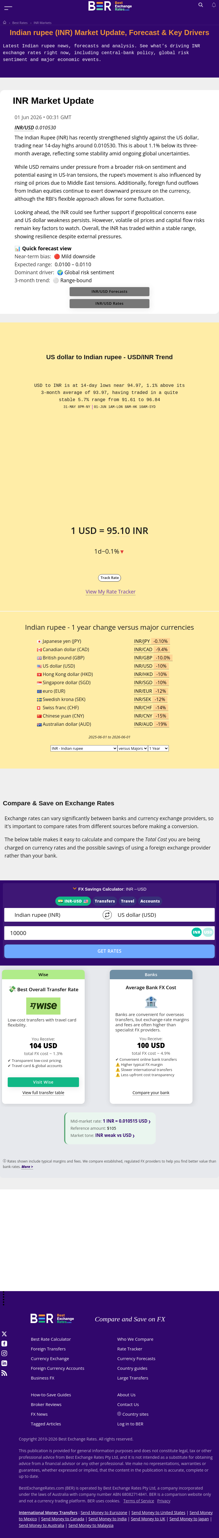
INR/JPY (152, 641)
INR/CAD (152, 649)
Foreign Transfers (48, 1349)
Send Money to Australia (41, 1525)
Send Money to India (107, 1518)
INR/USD (24, 127)
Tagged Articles (46, 1424)
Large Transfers (132, 1378)
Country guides (132, 1368)
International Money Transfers (48, 1512)
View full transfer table (43, 1092)
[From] (55, 914)
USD (208, 932)
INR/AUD (151, 724)
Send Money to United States (158, 1512)
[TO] (160, 914)
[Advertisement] (109, 1246)
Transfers (105, 901)
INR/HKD (151, 674)
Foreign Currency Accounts (57, 1368)
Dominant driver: (34, 272)
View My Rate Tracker (111, 591)
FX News (39, 1414)
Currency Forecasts (136, 1358)
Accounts (150, 901)
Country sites (135, 1414)
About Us (126, 1394)
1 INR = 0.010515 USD (125, 1121)
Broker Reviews (46, 1404)
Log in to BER (130, 1424)
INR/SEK (150, 699)
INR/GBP (153, 658)
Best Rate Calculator (51, 1339)
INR (196, 932)
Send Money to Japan (189, 1518)
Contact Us (128, 1404)
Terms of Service (138, 1501)
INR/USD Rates (110, 303)
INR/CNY (151, 716)
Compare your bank (151, 1092)
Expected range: (33, 264)
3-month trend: (32, 280)
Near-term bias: (33, 256)
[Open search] (200, 6)
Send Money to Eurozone (104, 1512)
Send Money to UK (148, 1518)
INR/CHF (151, 707)
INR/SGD (151, 682)
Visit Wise (43, 1082)
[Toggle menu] (8, 8)
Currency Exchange (50, 1358)
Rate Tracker (129, 1349)
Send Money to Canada (62, 1518)
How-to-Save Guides (51, 1394)
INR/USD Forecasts (109, 291)
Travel (127, 901)
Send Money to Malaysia (90, 1525)
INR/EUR (151, 691)
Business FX (42, 1378)
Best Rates (20, 23)
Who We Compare (135, 1339)
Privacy (163, 1501)
